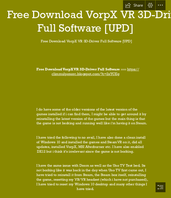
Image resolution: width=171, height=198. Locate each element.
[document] (85, 99)
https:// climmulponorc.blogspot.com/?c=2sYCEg (95, 71)
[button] (134, 5)
